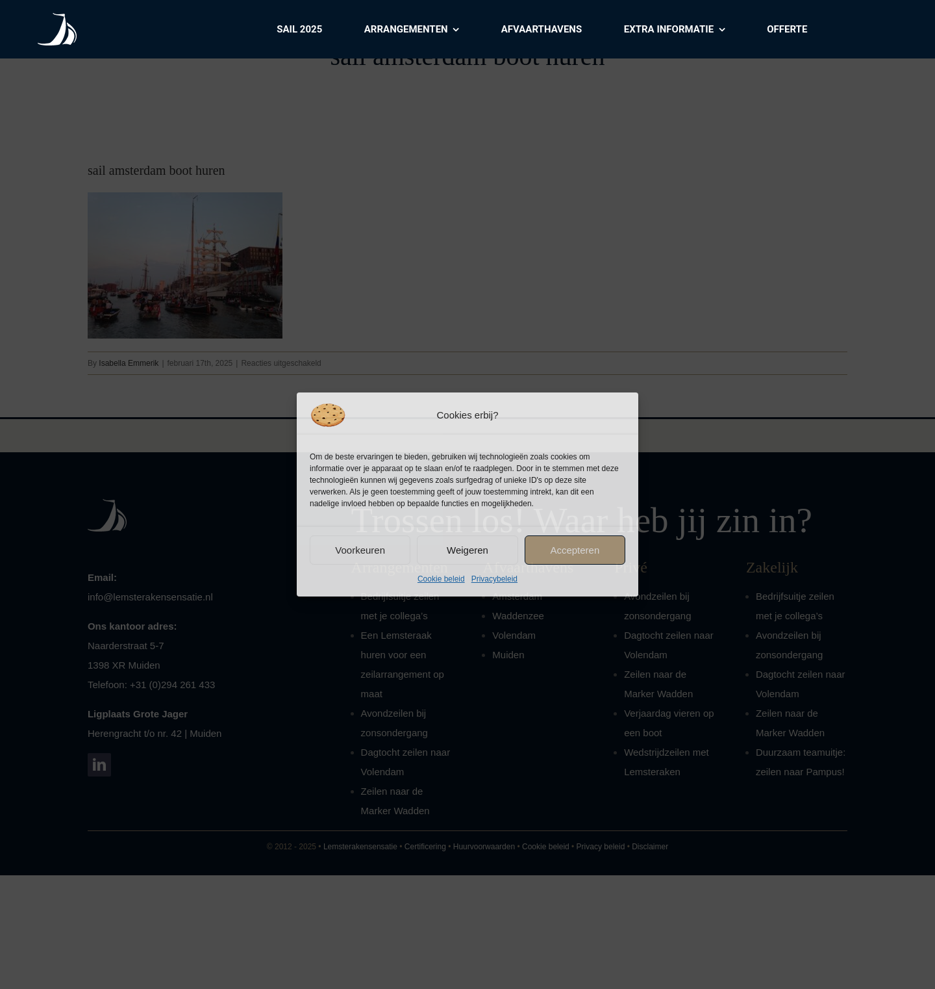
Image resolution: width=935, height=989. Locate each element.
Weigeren (467, 550)
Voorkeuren (360, 550)
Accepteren (574, 550)
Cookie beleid (441, 579)
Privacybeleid (494, 579)
